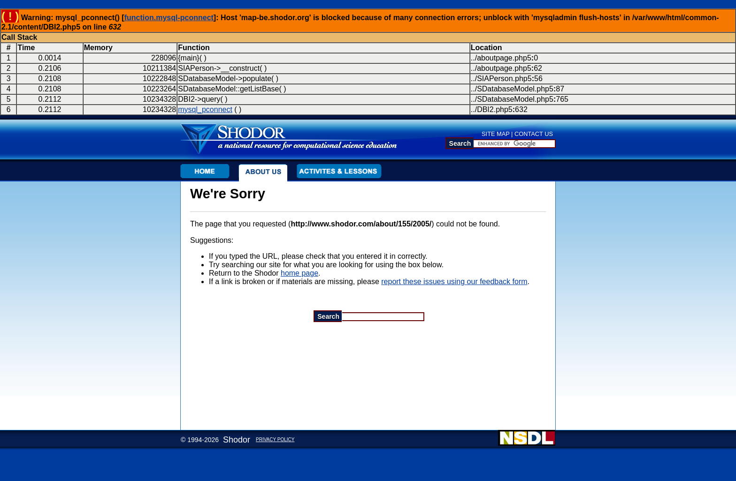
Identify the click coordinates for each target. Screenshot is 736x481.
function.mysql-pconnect (169, 18)
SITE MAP (496, 133)
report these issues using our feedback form (454, 282)
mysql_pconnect (205, 109)
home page (299, 273)
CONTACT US (533, 133)
